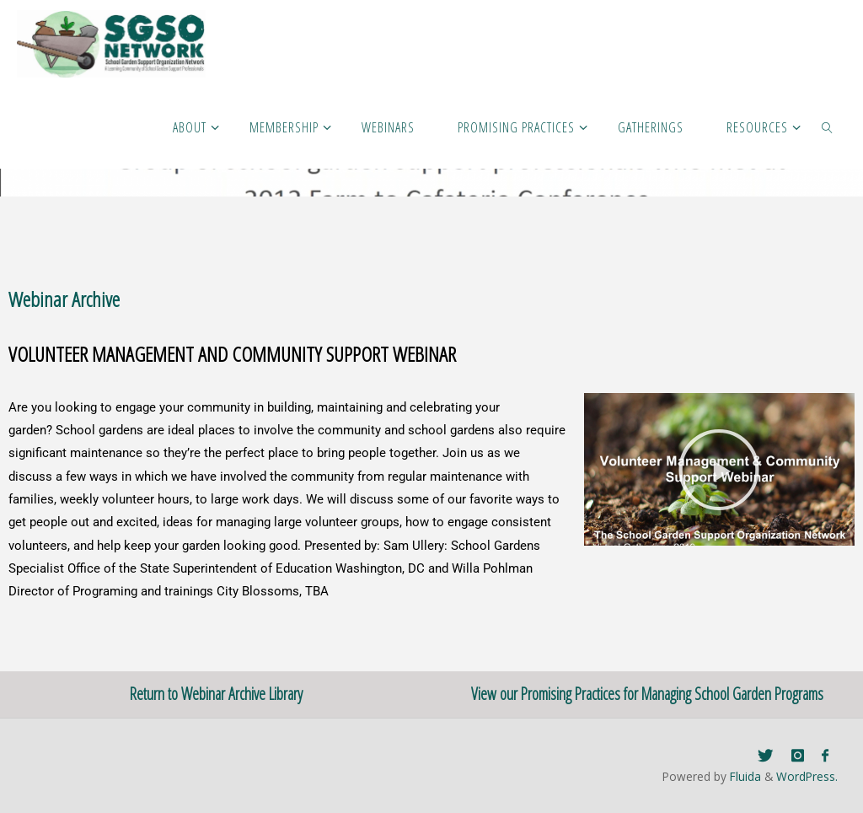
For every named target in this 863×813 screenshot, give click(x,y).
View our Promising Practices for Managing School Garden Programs (647, 693)
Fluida (743, 776)
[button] (719, 470)
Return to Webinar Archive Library (216, 693)
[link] (828, 126)
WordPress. (807, 776)
